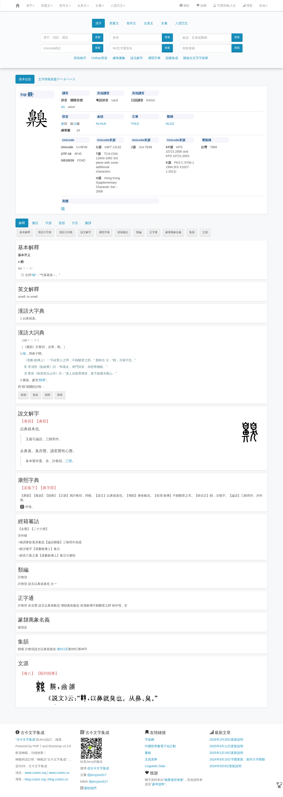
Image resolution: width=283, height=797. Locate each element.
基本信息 (25, 79)
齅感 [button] (23, 394)
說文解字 (136, 58)
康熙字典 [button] (104, 232)
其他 (263, 5)
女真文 (83, 5)
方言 (75, 223)
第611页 (62, 649)
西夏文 (47, 5)
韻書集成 (172, 58)
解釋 (22, 223)
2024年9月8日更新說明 (226, 766)
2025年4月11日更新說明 (226, 746)
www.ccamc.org (35, 772)
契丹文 (65, 5)
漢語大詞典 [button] (66, 232)
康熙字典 (154, 58)
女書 (100, 5)
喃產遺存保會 (173, 780)
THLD (135, 123)
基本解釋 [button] (24, 232)
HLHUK (101, 123)
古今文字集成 (26, 739)
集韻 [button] (192, 232)
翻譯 (88, 223)
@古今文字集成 (98, 768)
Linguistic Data (155, 766)
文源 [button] (205, 232)
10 (75, 123)
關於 (185, 5)
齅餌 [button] (47, 394)
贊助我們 (90, 788)
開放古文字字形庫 (195, 58)
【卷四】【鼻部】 (35, 421)
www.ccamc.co (59, 772)
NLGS (170, 123)
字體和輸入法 (224, 5)
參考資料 (158, 784)
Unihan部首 (99, 58)
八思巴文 (118, 5)
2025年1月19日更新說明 (226, 753)
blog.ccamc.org (35, 779)
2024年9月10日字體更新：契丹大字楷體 (237, 759)
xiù (63, 107)
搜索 (97, 37)
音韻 (62, 223)
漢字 (30, 5)
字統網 (149, 739)
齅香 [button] (60, 394)
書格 (148, 753)
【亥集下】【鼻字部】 (39, 488)
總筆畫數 (119, 58)
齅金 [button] (35, 394)
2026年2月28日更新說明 (226, 739)
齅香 (42, 380)
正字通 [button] (153, 232)
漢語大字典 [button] (44, 232)
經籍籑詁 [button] (123, 232)
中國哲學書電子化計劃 (160, 746)
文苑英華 (151, 759)
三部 (68, 461)
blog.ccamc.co (58, 779)
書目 (35, 223)
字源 (48, 223)
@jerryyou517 (96, 775)
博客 (247, 5)
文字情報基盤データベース (56, 79)
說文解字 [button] (85, 232)
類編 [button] (139, 232)
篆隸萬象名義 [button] (173, 232)
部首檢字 (80, 58)
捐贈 (201, 5)
